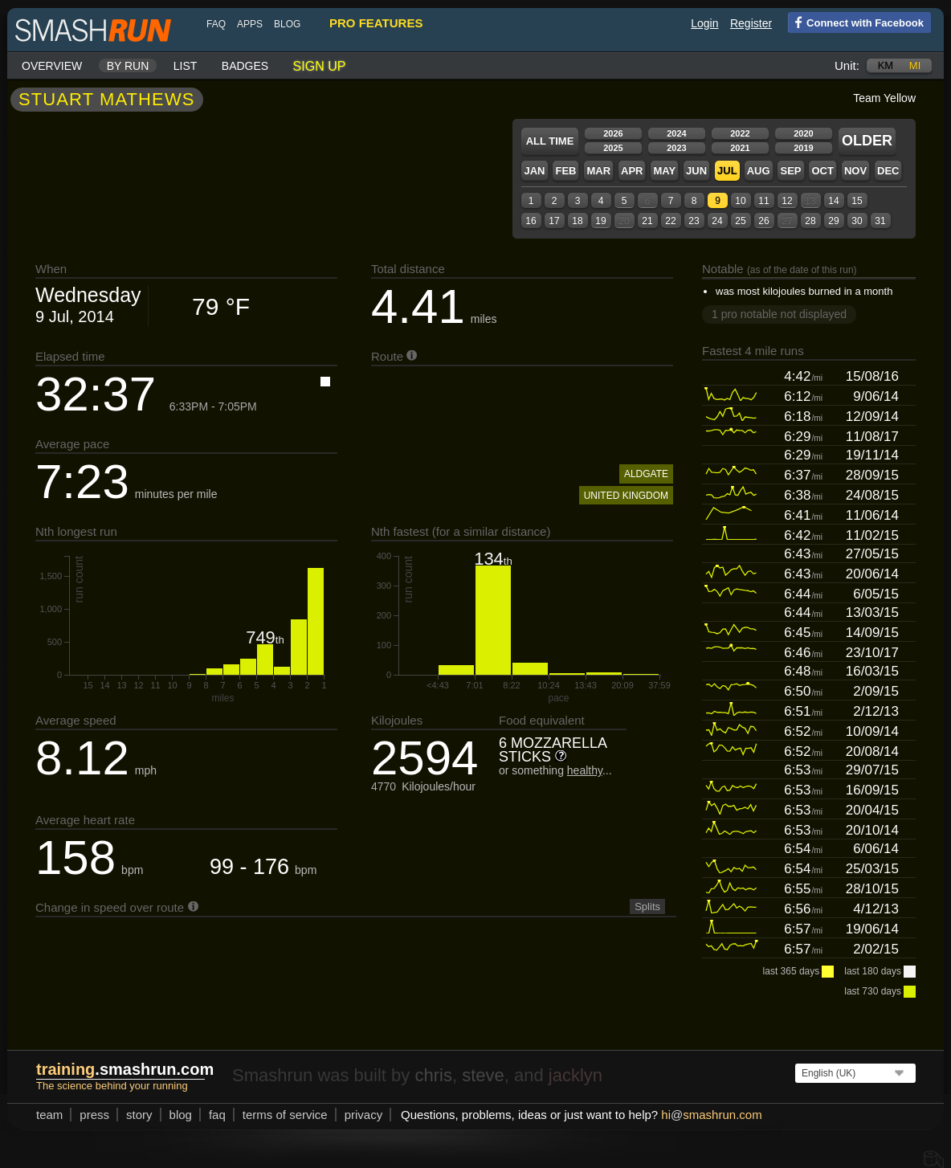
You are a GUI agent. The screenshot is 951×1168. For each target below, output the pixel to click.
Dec (888, 171)
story (139, 1114)
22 (670, 221)
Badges (245, 65)
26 (763, 221)
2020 (803, 133)
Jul (727, 171)
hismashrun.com (711, 1114)
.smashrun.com (125, 1069)
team (49, 1114)
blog (287, 24)
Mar (598, 171)
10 (740, 200)
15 (856, 200)
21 (647, 221)
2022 (739, 133)
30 (856, 221)
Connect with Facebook (856, 22)
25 (740, 221)
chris (432, 1075)
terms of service (285, 1114)
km (886, 65)
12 (787, 200)
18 (577, 221)
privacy (364, 1114)
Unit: (847, 65)
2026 (612, 133)
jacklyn (575, 1075)
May (664, 171)
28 (810, 221)
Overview (52, 65)
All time (550, 141)
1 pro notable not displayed (779, 314)
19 (600, 221)
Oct (822, 171)
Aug (758, 171)
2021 (739, 148)
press (94, 1114)
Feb (565, 171)
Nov (855, 171)
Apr (632, 171)
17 (554, 221)
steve (483, 1075)
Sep (790, 171)
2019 (803, 148)
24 (717, 221)
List (185, 65)
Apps (250, 24)
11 (763, 200)
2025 (612, 148)
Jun (696, 171)
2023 (676, 148)
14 (833, 200)
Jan (534, 171)
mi (914, 65)
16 (530, 221)
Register (751, 23)
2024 (676, 133)
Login (704, 23)
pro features (375, 23)
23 (693, 221)
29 (833, 221)
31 (880, 221)
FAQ (216, 24)
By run (128, 65)
